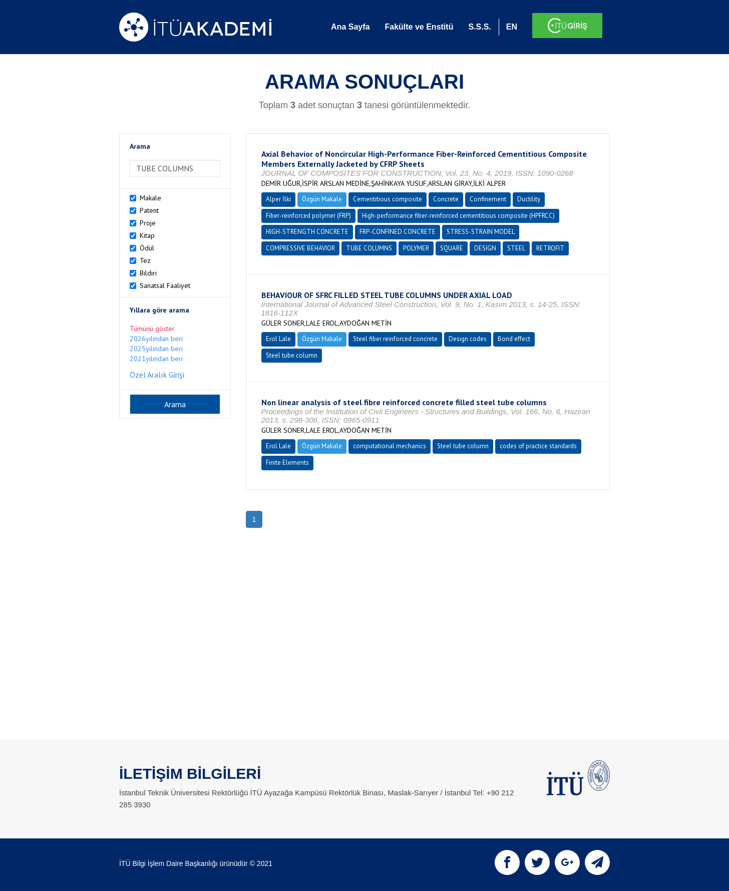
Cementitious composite (387, 199)
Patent (149, 210)
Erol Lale (278, 339)
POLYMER (416, 248)
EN (511, 27)
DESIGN (485, 248)
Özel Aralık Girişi (157, 375)
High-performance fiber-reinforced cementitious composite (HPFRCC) (458, 215)
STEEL (516, 248)
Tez (145, 260)
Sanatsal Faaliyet (165, 285)
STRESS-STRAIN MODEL (481, 231)
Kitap (147, 235)
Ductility (528, 199)
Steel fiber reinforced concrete (395, 339)
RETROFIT (550, 248)
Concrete (446, 199)
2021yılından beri (156, 358)
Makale (150, 197)
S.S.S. (479, 27)
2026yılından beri (156, 338)
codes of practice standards (538, 446)
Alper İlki (278, 199)
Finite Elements (287, 462)
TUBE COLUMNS (369, 248)
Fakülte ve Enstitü (419, 27)
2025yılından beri (156, 348)
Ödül (147, 247)
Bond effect (514, 339)
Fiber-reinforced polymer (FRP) (308, 215)
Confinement (488, 199)
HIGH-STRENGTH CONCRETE (307, 231)
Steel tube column (291, 355)
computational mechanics (389, 446)
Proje (148, 222)
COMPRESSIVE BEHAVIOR (300, 248)
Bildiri (148, 272)
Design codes (468, 339)
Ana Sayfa (350, 27)
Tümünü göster (152, 328)
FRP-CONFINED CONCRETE (397, 231)
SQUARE (451, 248)
